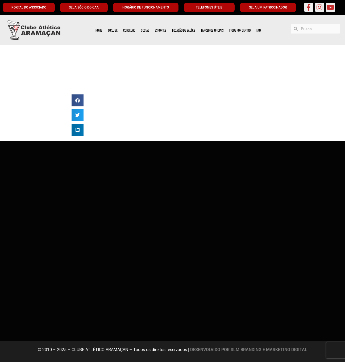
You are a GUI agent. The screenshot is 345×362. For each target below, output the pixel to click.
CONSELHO (129, 30)
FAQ (258, 30)
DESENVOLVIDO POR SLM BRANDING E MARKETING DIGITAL (248, 349)
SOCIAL (145, 30)
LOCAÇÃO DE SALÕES (183, 30)
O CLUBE (113, 30)
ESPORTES (160, 30)
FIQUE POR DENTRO (239, 30)
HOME (98, 30)
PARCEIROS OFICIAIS (212, 30)
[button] (78, 100)
